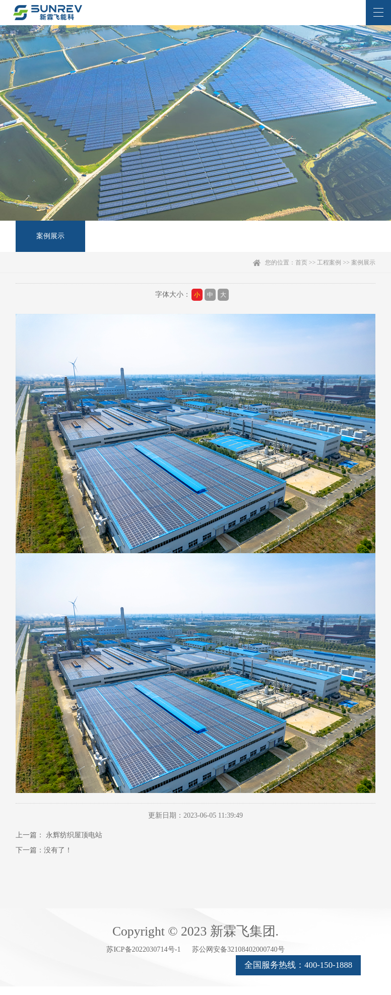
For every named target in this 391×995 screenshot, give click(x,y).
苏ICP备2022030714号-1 (105, 963)
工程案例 (329, 271)
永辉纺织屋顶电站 (74, 844)
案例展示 (47, 240)
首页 (301, 271)
